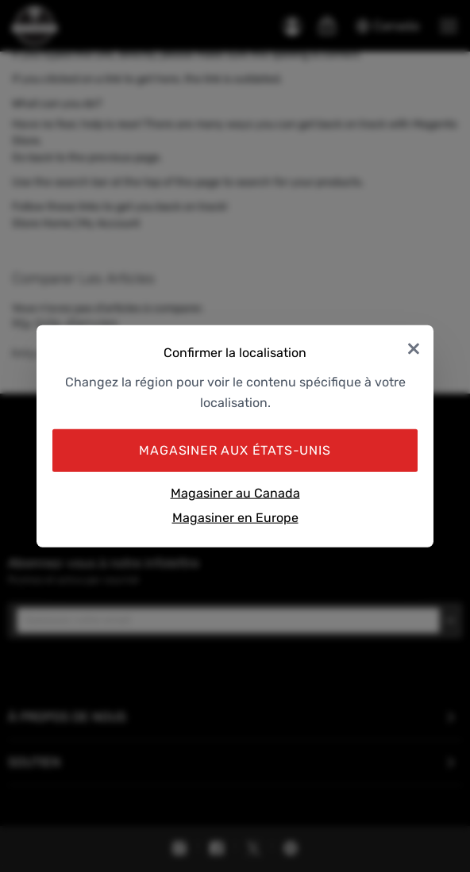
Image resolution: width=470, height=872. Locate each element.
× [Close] (413, 347)
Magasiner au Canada (235, 492)
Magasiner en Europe (235, 517)
